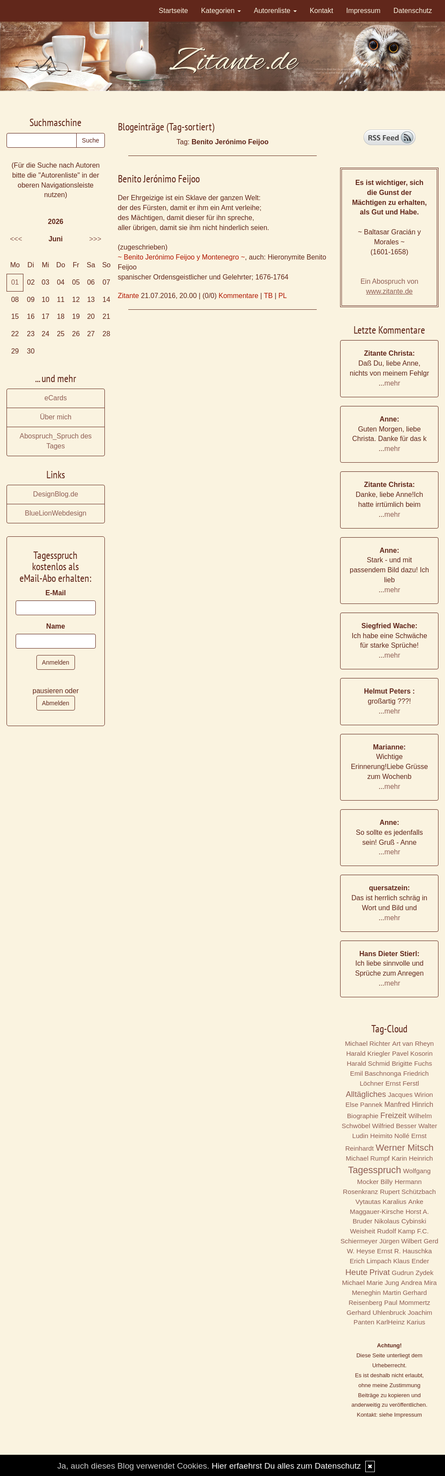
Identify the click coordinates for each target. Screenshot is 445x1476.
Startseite (173, 10)
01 (15, 282)
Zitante (128, 295)
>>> (95, 239)
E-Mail (55, 593)
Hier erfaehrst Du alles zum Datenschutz (286, 1465)
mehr (392, 383)
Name (55, 626)
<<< (16, 239)
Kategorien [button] (221, 10)
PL (282, 295)
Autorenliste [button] (275, 10)
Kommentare (239, 295)
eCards (56, 398)
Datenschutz (412, 10)
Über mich (55, 417)
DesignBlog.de (55, 494)
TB (268, 295)
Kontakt (321, 10)
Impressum (363, 10)
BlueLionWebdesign (55, 513)
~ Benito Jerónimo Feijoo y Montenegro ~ (181, 257)
